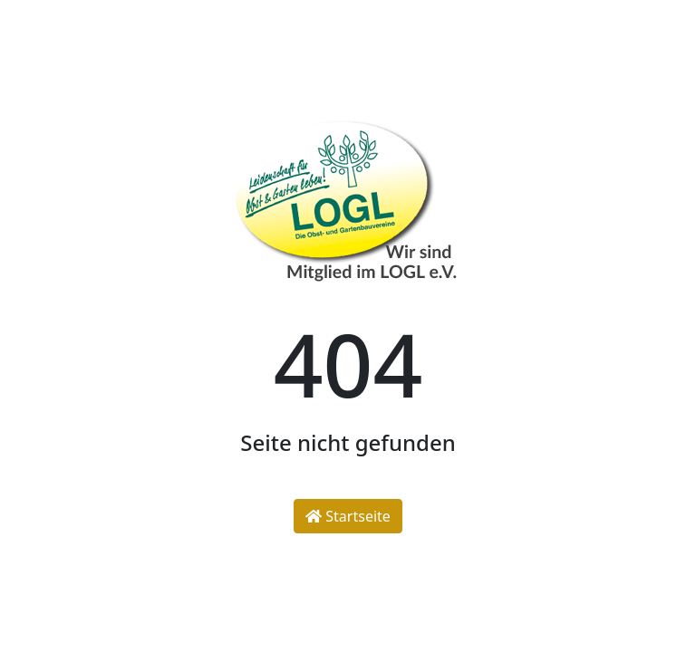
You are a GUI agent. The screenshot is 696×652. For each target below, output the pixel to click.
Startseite (348, 516)
